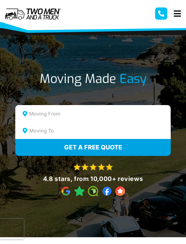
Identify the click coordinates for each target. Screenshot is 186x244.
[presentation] (12, 229)
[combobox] (92, 113)
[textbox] (98, 113)
